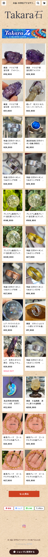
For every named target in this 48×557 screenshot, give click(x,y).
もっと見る (24, 494)
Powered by (24, 544)
